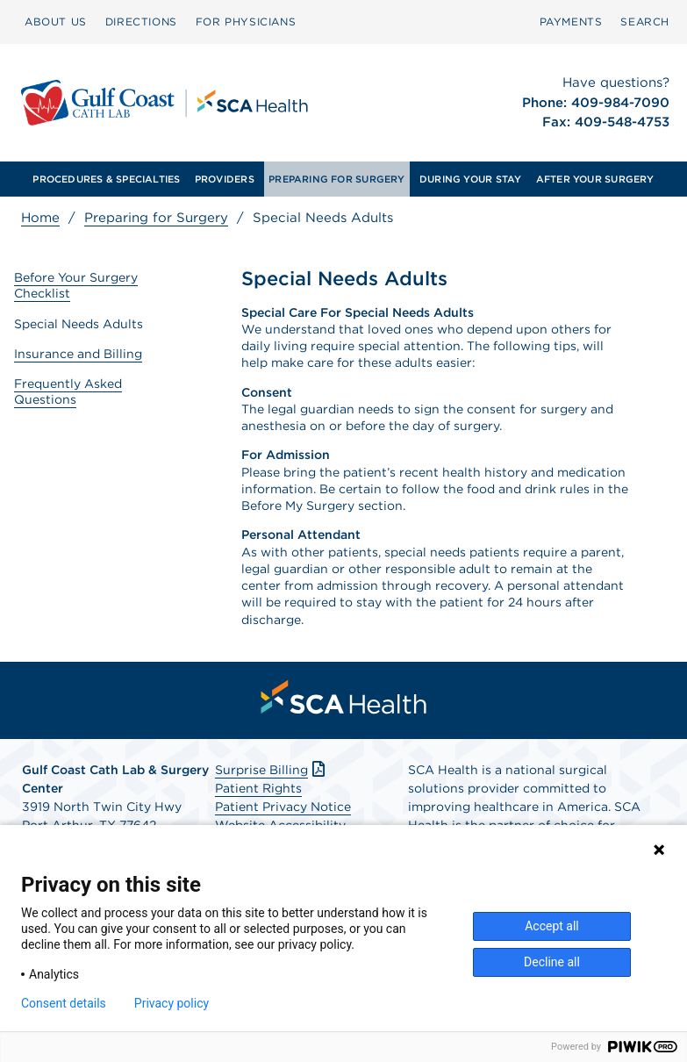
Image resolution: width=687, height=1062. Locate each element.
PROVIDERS (224, 179)
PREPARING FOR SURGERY (336, 179)
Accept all (552, 926)
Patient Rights (258, 788)
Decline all (552, 962)
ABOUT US (56, 21)
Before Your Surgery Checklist (76, 285)
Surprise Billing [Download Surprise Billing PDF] (271, 770)
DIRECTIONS (141, 21)
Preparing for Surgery (156, 218)
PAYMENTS (571, 21)
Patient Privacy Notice (283, 807)
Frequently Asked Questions (68, 391)
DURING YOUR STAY (470, 179)
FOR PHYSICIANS (246, 21)
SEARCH (644, 21)
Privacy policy (171, 1003)
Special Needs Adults (78, 324)
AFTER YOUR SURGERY (595, 179)
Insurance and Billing (78, 354)
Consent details (63, 1003)
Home (40, 218)
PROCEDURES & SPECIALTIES (106, 179)
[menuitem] (56, 22)
